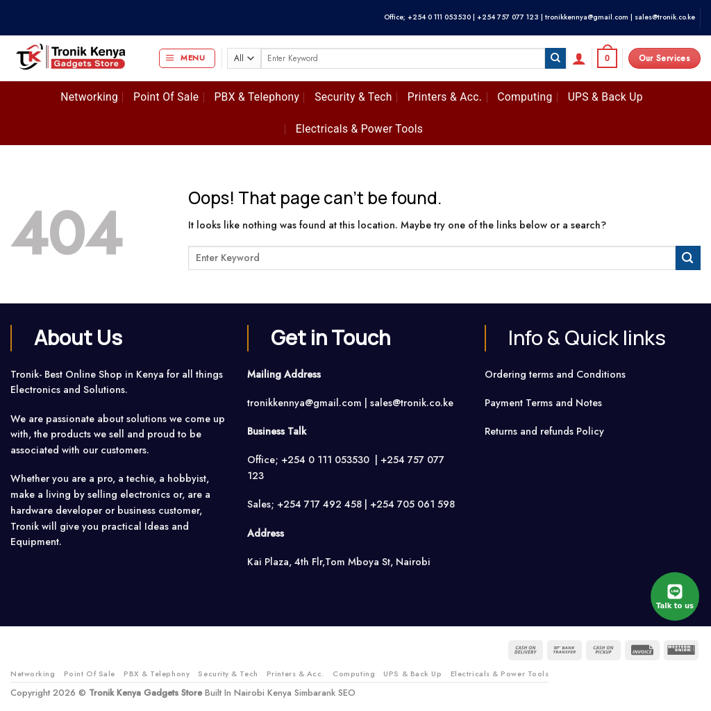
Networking (89, 96)
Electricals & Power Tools (359, 128)
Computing (524, 96)
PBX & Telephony (256, 96)
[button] (187, 58)
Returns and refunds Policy (544, 431)
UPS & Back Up (605, 96)
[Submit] (555, 58)
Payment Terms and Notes (545, 403)
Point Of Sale (166, 96)
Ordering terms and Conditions (556, 374)
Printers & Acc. (445, 96)
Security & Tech (353, 96)
